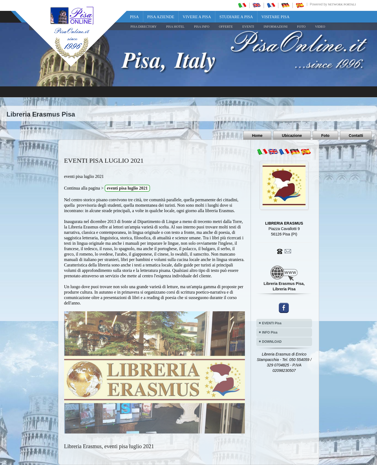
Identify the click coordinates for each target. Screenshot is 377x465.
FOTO (301, 27)
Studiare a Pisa (236, 17)
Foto (325, 135)
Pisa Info (201, 27)
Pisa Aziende (161, 17)
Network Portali (342, 4)
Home (257, 135)
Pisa (134, 17)
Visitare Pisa (275, 17)
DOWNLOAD (272, 342)
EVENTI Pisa (271, 323)
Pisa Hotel (175, 27)
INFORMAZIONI (276, 27)
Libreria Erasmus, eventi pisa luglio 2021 (109, 446)
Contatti (356, 135)
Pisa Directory (143, 27)
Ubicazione (292, 135)
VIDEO (320, 27)
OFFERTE (226, 27)
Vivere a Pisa (197, 17)
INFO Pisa (270, 332)
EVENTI (248, 27)
